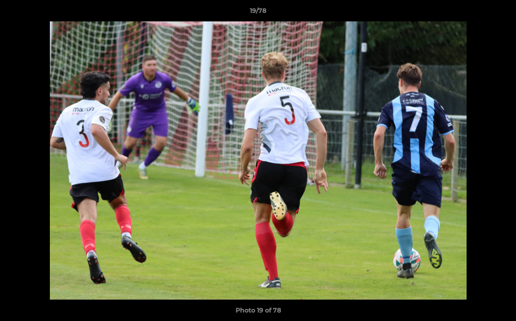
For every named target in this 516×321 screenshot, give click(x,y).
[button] (500, 13)
